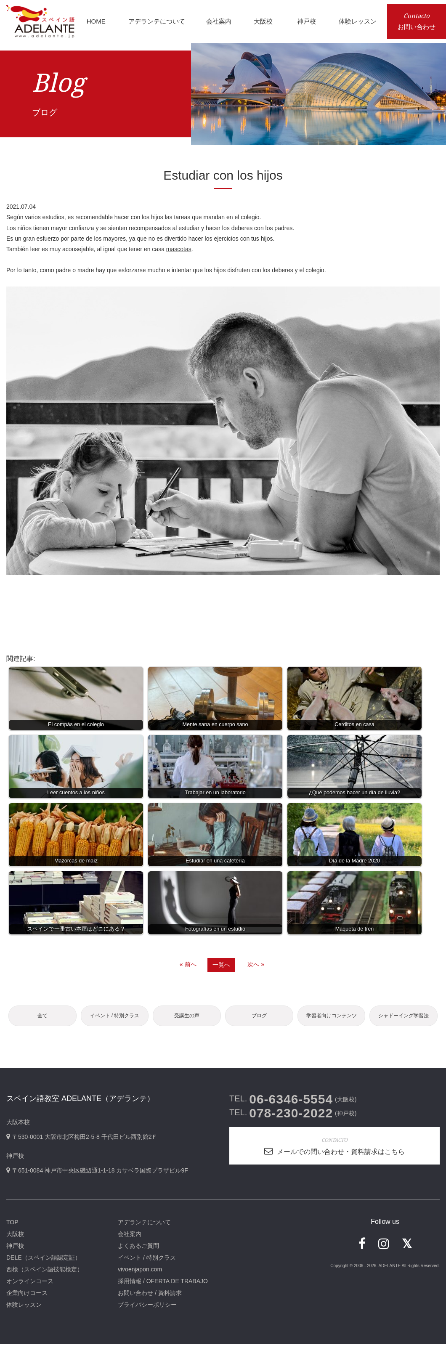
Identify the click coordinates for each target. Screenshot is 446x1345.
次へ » (255, 964)
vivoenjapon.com (140, 1270)
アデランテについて (144, 1223)
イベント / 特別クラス (114, 1016)
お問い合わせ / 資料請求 (150, 1293)
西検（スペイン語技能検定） (44, 1270)
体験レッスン (24, 1305)
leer (35, 249)
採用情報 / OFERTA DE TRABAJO (163, 1282)
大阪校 (15, 1234)
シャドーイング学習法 (403, 1016)
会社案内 (129, 1234)
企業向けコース (27, 1293)
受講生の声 (186, 1016)
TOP (12, 1223)
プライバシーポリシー (147, 1305)
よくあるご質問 (138, 1246)
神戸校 (15, 1246)
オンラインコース (29, 1282)
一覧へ (221, 964)
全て (42, 1016)
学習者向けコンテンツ (331, 1016)
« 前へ (188, 964)
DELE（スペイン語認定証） (43, 1258)
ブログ (259, 1016)
